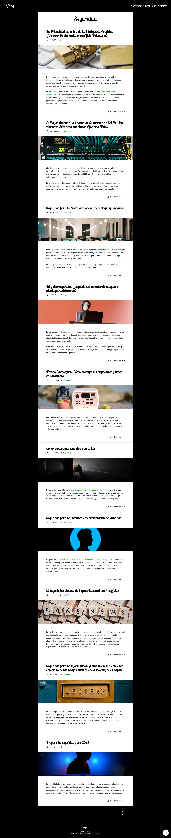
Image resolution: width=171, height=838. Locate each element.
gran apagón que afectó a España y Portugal (89, 490)
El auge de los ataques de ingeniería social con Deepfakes (82, 590)
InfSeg (9, 6)
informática (137, 6)
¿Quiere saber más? (114, 111)
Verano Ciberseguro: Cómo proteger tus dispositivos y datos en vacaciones (84, 374)
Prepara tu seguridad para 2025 (67, 742)
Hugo (89, 831)
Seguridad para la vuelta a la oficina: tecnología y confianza (85, 208)
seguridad (150, 6)
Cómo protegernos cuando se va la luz (70, 448)
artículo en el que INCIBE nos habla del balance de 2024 (83, 559)
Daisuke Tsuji (85, 833)
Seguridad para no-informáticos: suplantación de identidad (83, 518)
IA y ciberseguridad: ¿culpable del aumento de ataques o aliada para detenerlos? (82, 288)
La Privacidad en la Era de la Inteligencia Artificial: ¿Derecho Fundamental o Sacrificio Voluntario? (79, 33)
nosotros (162, 6)
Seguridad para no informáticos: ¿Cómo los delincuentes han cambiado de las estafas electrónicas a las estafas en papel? (84, 668)
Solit (72, 833)
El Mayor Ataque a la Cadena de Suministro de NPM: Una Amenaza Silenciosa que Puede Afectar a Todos (84, 125)
